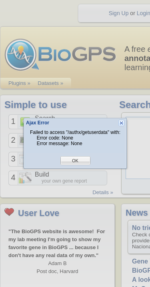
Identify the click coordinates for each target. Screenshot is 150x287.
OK (75, 160)
